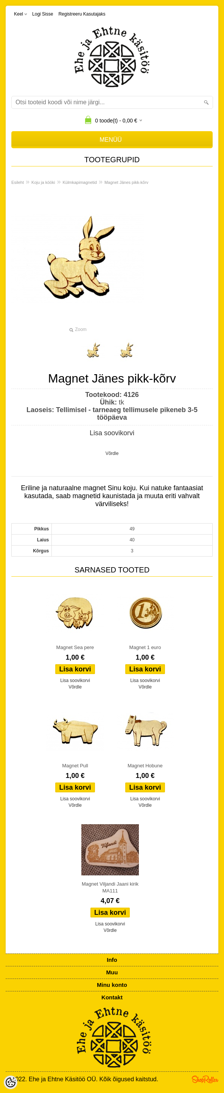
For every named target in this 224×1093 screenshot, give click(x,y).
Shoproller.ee (205, 1079)
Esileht (17, 182)
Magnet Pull (75, 765)
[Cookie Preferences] (10, 1082)
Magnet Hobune (145, 765)
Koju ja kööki (43, 182)
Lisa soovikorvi (112, 433)
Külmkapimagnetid (79, 182)
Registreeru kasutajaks (81, 14)
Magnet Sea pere (75, 647)
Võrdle (112, 453)
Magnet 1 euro (145, 647)
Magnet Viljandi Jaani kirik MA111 (110, 887)
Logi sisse (42, 14)
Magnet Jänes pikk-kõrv (126, 182)
